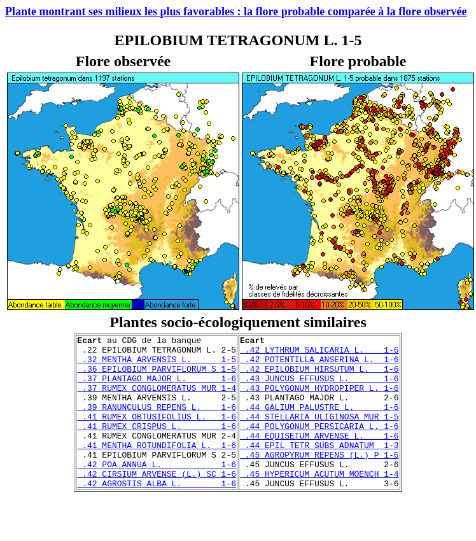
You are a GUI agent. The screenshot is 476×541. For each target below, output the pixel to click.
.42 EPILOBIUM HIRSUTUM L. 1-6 (319, 376)
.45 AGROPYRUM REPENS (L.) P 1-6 (319, 479)
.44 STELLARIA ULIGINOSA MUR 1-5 (319, 433)
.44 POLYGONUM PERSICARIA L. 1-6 (319, 445)
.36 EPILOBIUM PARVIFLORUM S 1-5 (156, 376)
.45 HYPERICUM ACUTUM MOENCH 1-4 (319, 502)
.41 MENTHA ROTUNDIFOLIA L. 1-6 (156, 468)
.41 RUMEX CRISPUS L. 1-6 (156, 445)
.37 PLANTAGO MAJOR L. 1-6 (156, 387)
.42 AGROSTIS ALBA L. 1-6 (156, 513)
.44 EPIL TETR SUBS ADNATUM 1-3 (319, 468)
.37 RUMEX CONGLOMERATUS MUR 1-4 (156, 399)
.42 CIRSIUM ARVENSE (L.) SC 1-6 (156, 502)
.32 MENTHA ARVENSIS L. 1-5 (156, 364)
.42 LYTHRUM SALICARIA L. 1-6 (319, 353)
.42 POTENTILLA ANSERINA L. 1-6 (319, 364)
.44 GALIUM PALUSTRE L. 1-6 (319, 422)
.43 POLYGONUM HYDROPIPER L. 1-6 (319, 399)
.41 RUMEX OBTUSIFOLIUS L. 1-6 (156, 433)
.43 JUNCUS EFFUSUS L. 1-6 (319, 387)
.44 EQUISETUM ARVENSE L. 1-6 (319, 456)
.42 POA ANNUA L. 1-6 (156, 490)
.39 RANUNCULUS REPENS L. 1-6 (156, 422)
